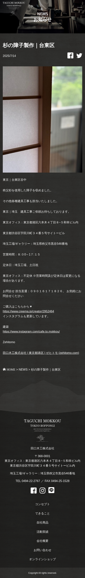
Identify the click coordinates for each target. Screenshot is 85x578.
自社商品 (42, 522)
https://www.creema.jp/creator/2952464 (28, 311)
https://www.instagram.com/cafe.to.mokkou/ (31, 331)
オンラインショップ (42, 559)
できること (42, 513)
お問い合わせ (42, 550)
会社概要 (42, 540)
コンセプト (42, 504)
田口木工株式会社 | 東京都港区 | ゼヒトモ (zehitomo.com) (41, 353)
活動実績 (42, 531)
